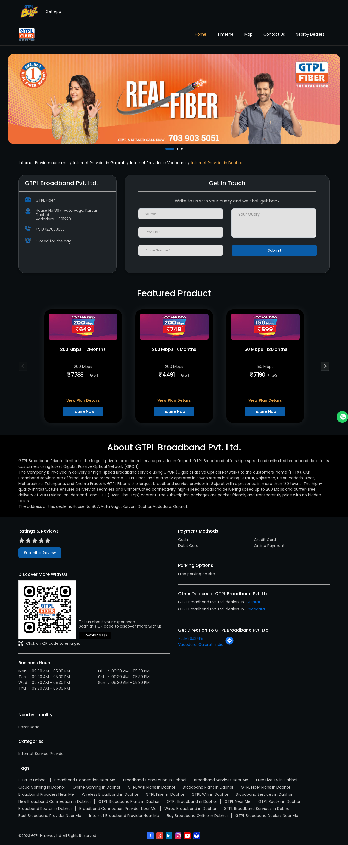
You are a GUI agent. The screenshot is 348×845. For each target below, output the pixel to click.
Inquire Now (83, 411)
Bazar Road (28, 727)
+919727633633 (50, 229)
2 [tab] (178, 149)
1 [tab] (166, 149)
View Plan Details (83, 400)
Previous (23, 366)
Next (325, 366)
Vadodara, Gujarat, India (200, 644)
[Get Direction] (229, 643)
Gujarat (253, 602)
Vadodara (255, 609)
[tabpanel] (174, 99)
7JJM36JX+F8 (190, 638)
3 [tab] (182, 149)
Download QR (95, 635)
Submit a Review (40, 552)
